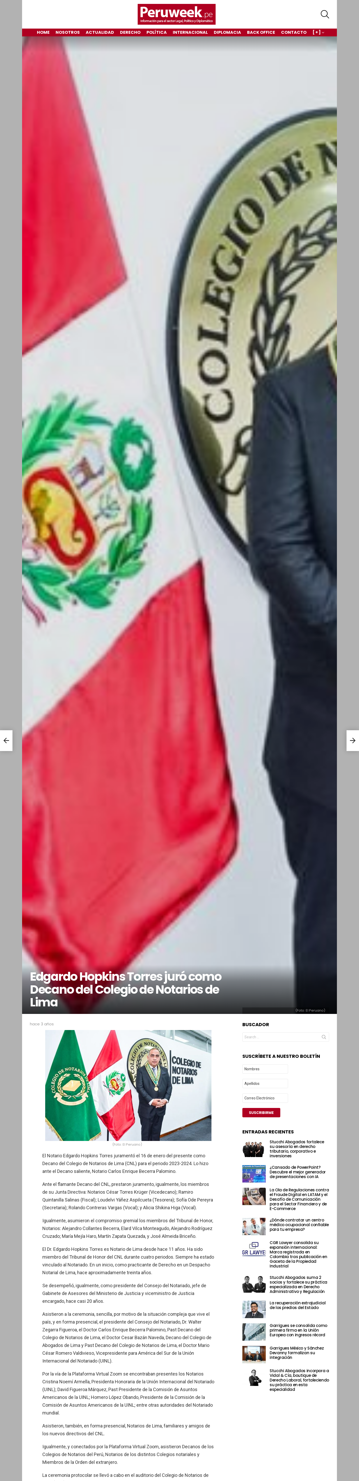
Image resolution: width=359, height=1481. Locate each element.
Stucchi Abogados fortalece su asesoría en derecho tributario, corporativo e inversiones (297, 1149)
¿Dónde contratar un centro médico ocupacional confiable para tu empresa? (299, 1224)
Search (324, 1038)
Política (157, 32)
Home (43, 32)
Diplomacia (227, 32)
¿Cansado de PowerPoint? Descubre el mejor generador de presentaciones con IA (298, 1172)
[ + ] (317, 32)
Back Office (261, 32)
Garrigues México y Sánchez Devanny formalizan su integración (297, 1352)
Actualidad (100, 32)
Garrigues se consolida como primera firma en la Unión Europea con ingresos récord (298, 1330)
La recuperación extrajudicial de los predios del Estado (297, 1305)
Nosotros (68, 32)
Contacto (294, 32)
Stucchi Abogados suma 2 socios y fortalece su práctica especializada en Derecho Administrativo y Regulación (298, 1284)
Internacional (190, 32)
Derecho (130, 32)
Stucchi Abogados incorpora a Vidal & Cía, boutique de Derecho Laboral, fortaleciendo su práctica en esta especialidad (299, 1380)
